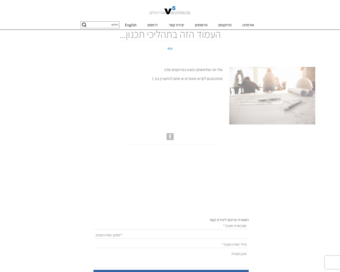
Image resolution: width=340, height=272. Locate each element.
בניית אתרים (189, 263)
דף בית (310, 34)
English (131, 24)
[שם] (156, 189)
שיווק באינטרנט (171, 263)
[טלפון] (156, 198)
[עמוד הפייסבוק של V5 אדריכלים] (170, 157)
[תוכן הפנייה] (156, 222)
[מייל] (156, 208)
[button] (84, 25)
